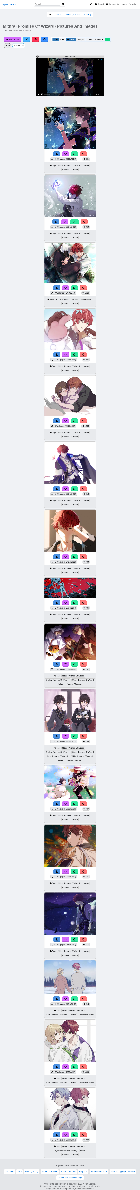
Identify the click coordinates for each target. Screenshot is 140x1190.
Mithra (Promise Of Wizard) (78, 14)
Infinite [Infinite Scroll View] (70, 39)
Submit (99, 4)
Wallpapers (19, 46)
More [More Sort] (99, 39)
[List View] (62, 39)
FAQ (19, 1171)
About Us (9, 1171)
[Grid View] (55, 39)
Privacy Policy (31, 1171)
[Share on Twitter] (26, 39)
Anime (58, 14)
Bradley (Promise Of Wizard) (57, 680)
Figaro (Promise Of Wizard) (66, 1151)
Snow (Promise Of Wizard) (57, 756)
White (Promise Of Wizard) (82, 756)
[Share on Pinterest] (35, 39)
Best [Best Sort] (90, 39)
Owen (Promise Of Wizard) (83, 680)
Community (112, 4)
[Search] (63, 4)
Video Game (86, 299)
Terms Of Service (49, 1171)
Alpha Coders (9, 4)
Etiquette (83, 1171)
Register (133, 4)
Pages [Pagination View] (80, 39)
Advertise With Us (99, 1171)
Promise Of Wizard (70, 170)
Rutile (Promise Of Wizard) (56, 1015)
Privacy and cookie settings (70, 1178)
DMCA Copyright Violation (123, 1171)
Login (124, 4)
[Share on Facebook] (44, 39)
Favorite (12, 39)
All (7, 46)
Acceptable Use (68, 1171)
